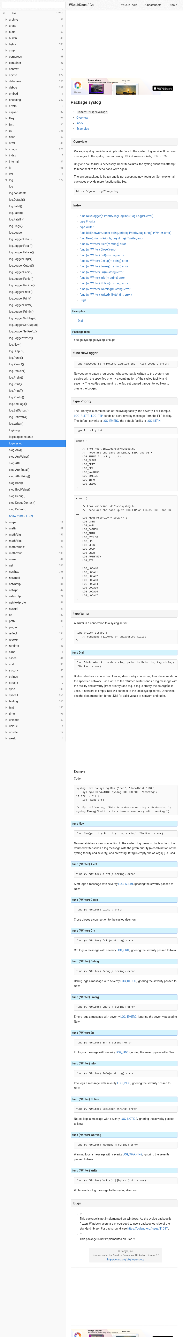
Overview (82, 117)
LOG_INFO (123, 1083)
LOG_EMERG (111, 420)
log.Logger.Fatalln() (21, 252)
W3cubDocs (78, 5)
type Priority (87, 221)
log (11, 186)
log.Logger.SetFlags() (22, 318)
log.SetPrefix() (18, 417)
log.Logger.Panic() (20, 272)
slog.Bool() (16, 483)
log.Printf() (16, 390)
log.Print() (15, 384)
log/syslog (15, 443)
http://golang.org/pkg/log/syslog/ (125, 1259)
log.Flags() (16, 226)
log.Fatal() (15, 206)
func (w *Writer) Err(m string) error (101, 272)
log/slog (14, 430)
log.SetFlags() (18, 404)
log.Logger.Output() (21, 265)
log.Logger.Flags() (20, 259)
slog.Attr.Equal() (19, 469)
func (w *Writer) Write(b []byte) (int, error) (106, 294)
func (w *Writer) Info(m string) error (102, 277)
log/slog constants (21, 436)
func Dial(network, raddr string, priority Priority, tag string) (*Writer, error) (125, 232)
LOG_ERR (122, 1052)
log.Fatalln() (16, 219)
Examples (82, 128)
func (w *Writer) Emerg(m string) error (104, 266)
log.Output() (16, 351)
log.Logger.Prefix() (20, 292)
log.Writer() (16, 423)
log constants (17, 193)
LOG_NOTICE (129, 1118)
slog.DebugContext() (22, 502)
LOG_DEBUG (128, 981)
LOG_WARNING (133, 1154)
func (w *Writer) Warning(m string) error (105, 289)
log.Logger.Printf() (20, 305)
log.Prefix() (16, 377)
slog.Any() (15, 450)
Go (92, 5)
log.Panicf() (16, 364)
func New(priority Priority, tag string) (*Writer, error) (112, 238)
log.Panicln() (17, 371)
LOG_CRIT (123, 950)
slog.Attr (14, 463)
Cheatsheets (153, 5)
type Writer (86, 227)
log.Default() (17, 199)
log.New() (15, 344)
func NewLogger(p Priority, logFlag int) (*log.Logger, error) (116, 216)
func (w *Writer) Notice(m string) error (104, 283)
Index (79, 123)
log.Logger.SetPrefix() (23, 331)
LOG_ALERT (81, 415)
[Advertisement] (124, 46)
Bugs (83, 300)
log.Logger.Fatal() (20, 239)
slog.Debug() (17, 496)
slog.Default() (17, 509)
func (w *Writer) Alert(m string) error (103, 244)
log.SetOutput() (19, 410)
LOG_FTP (97, 415)
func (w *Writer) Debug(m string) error (104, 260)
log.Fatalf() (16, 212)
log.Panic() (16, 357)
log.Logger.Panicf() (21, 278)
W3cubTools (129, 5)
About (173, 5)
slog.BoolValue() (19, 489)
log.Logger (16, 232)
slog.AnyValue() (19, 456)
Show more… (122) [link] (21, 516)
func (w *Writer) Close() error (98, 249)
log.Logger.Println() (21, 311)
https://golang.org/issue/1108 (146, 1228)
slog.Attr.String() (19, 476)
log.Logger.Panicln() (22, 285)
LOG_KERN (154, 420)
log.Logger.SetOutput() (23, 324)
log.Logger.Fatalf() (20, 245)
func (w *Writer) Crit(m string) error (102, 255)
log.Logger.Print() (20, 298)
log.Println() (16, 397)
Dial (80, 320)
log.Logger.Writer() (21, 338)
